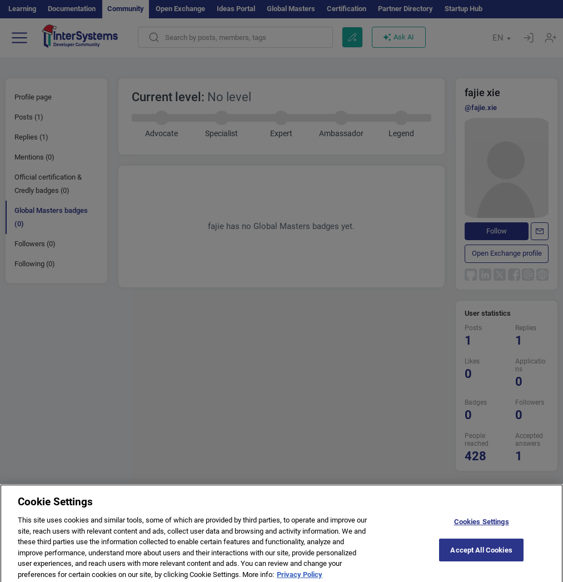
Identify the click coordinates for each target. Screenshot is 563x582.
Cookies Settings (481, 525)
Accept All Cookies (481, 553)
